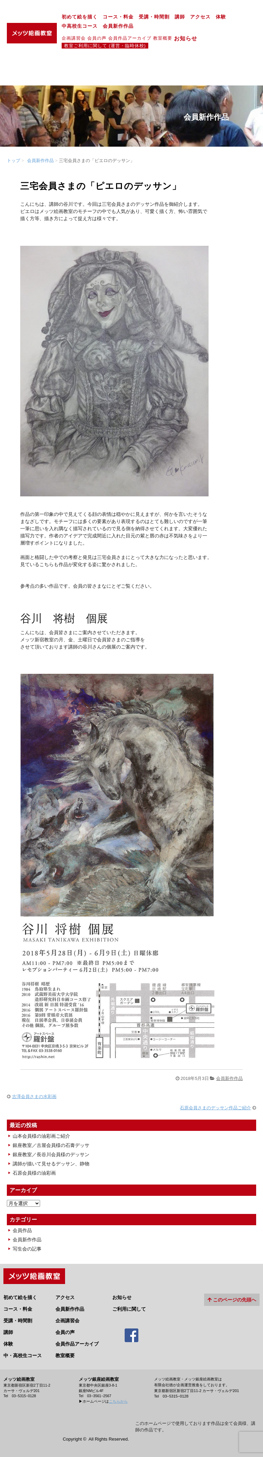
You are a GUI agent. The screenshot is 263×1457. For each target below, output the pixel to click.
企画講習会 (74, 38)
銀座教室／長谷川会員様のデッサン (51, 1154)
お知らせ (188, 38)
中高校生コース (80, 26)
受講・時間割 (154, 16)
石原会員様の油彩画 (34, 1173)
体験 (221, 16)
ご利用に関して (129, 1309)
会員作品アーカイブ (129, 38)
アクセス (200, 16)
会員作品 (22, 1230)
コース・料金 (118, 16)
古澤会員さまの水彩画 (34, 1096)
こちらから (118, 1401)
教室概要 (162, 38)
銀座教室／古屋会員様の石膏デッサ (51, 1145)
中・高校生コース (22, 1355)
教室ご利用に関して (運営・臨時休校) (105, 45)
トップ (13, 160)
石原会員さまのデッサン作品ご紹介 (215, 1107)
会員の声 (97, 38)
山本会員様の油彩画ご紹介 (41, 1136)
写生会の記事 (27, 1249)
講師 (180, 16)
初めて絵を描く (80, 16)
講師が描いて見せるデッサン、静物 (51, 1163)
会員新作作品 (118, 26)
